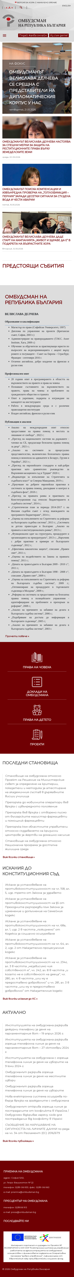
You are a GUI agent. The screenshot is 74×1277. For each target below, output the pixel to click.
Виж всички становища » (19, 857)
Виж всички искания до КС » (20, 998)
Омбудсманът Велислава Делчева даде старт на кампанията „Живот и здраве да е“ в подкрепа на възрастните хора (37, 242)
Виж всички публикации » (18, 1140)
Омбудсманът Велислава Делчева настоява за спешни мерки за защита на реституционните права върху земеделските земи (37, 149)
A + (10, 7)
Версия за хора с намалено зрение (36, 2)
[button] (21, 8)
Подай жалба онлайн (33, 35)
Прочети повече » (17, 636)
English (66, 5)
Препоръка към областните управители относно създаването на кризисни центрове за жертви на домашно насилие (37, 830)
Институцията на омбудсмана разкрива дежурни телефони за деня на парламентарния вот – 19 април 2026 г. (36, 1029)
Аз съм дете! (59, 35)
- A (5, 8)
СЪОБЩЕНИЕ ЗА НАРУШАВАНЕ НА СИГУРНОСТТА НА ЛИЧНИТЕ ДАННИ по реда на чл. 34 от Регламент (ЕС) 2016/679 (37, 1129)
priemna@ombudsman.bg (25, 1192)
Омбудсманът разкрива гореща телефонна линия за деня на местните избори (35, 1076)
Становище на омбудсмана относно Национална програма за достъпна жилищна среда (33, 845)
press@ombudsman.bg (23, 1212)
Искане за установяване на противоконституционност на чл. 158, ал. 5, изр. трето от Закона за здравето (37, 889)
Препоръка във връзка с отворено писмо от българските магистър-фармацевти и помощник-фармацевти (36, 816)
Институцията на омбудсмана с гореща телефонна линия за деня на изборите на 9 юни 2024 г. (36, 1062)
